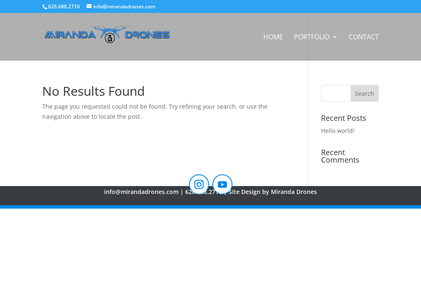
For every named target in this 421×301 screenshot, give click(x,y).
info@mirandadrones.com (141, 192)
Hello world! (338, 131)
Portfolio (311, 37)
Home (273, 37)
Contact (364, 37)
